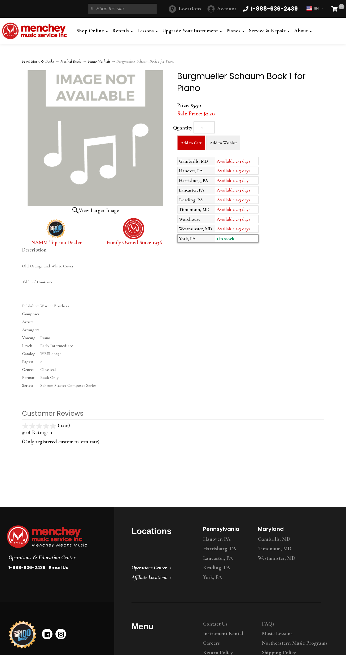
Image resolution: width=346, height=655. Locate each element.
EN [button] (314, 8)
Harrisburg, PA (219, 548)
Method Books (71, 61)
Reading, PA (216, 568)
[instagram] (60, 634)
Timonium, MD (274, 548)
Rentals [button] (122, 31)
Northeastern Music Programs (294, 643)
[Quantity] (204, 127)
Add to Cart (191, 142)
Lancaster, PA (218, 558)
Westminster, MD (276, 558)
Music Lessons (277, 633)
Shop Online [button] (92, 31)
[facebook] (47, 634)
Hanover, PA (216, 539)
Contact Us (215, 624)
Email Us (58, 568)
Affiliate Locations (149, 577)
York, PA (212, 577)
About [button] (303, 31)
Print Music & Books (38, 61)
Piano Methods (99, 61)
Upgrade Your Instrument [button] (192, 31)
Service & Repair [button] (269, 31)
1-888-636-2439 (27, 568)
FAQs (268, 624)
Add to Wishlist (223, 142)
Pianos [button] (235, 31)
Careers (211, 643)
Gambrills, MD (274, 539)
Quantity (182, 128)
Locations (190, 8)
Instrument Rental (223, 633)
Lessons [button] (147, 31)
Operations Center (149, 568)
